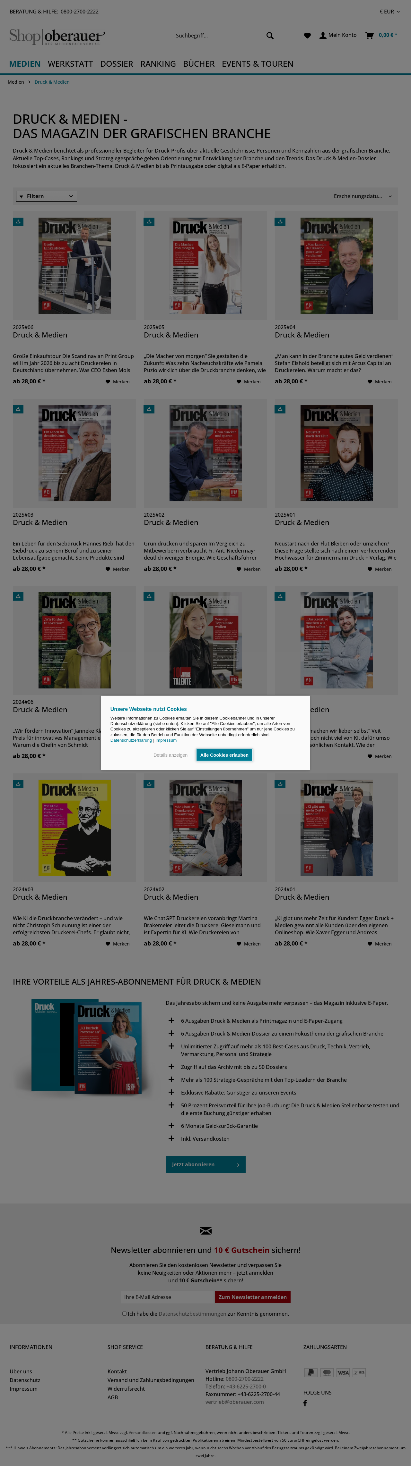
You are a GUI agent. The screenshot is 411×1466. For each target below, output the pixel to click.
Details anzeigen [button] (170, 755)
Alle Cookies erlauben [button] (224, 755)
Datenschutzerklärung (131, 740)
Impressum (166, 740)
